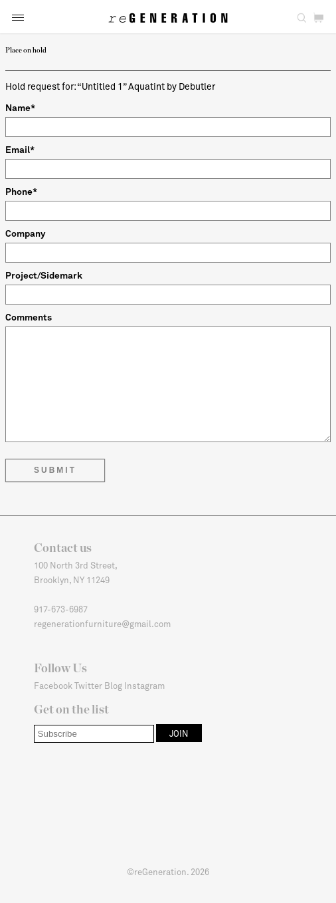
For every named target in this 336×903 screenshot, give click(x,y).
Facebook (53, 685)
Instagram (144, 685)
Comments (28, 316)
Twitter (88, 685)
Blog (113, 685)
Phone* (21, 191)
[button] (18, 17)
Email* (20, 149)
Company (25, 233)
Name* (20, 107)
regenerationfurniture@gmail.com (102, 623)
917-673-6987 (61, 609)
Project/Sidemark (43, 275)
